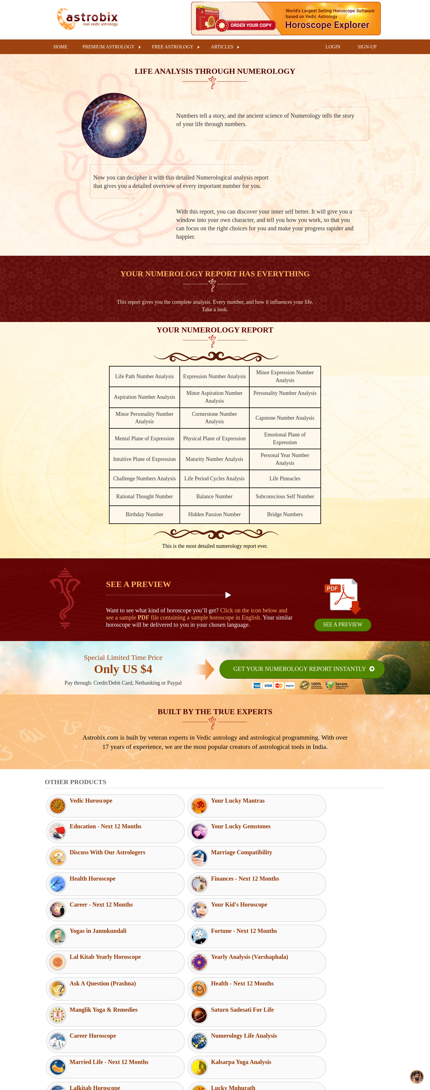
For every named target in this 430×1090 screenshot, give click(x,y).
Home (60, 46)
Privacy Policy (147, 1029)
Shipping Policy (148, 1048)
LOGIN (332, 46)
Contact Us (229, 1019)
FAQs (224, 1010)
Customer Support (150, 1000)
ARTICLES (222, 46)
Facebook (320, 1009)
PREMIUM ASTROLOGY (108, 46)
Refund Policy (147, 1039)
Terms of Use (146, 1010)
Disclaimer (144, 1019)
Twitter (318, 1024)
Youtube (319, 1054)
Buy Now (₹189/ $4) (215, 1080)
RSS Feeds (229, 1000)
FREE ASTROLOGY (173, 46)
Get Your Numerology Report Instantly (299, 669)
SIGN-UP (367, 46)
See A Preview (342, 625)
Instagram (321, 1039)
